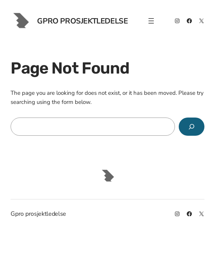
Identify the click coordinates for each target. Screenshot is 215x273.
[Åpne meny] (151, 20)
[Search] (191, 127)
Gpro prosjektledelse (82, 21)
